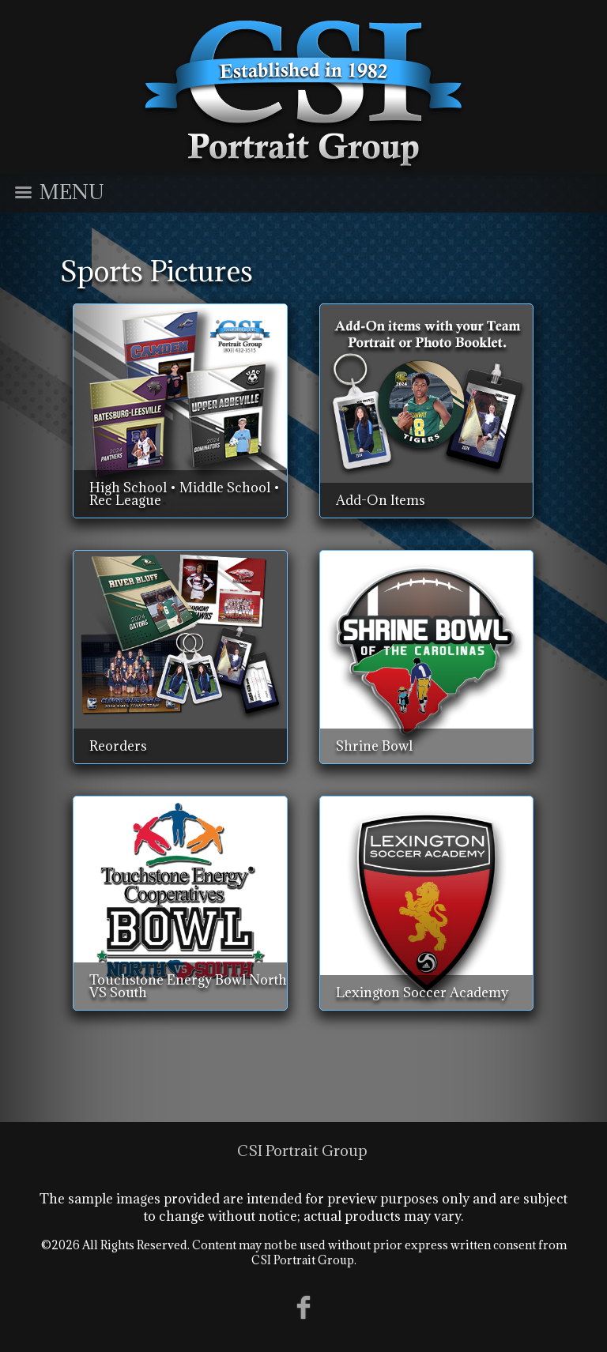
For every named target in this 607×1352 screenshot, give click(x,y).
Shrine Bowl (374, 746)
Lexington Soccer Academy (422, 992)
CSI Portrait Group (302, 1150)
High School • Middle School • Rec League (184, 494)
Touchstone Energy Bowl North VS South (188, 986)
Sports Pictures (156, 271)
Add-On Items (380, 500)
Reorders (118, 746)
